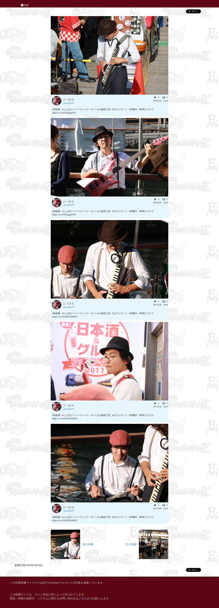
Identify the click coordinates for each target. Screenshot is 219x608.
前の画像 (72, 544)
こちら (82, 598)
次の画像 (147, 544)
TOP (24, 5)
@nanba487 (68, 103)
